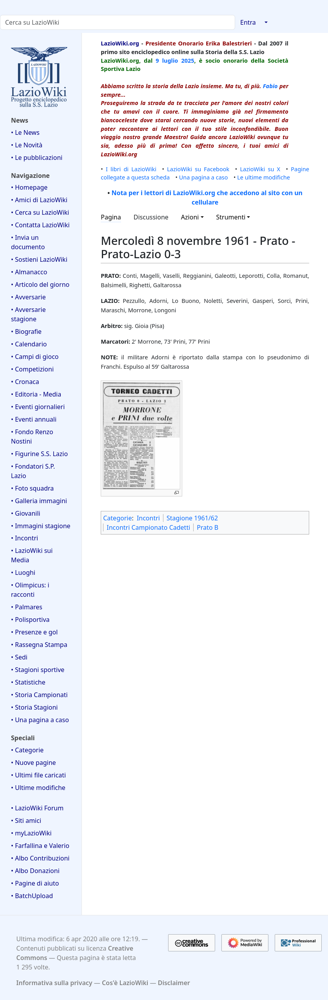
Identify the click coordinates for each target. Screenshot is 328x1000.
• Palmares (26, 607)
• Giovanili (25, 513)
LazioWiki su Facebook (198, 169)
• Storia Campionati (39, 694)
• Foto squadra (32, 488)
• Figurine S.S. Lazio (39, 453)
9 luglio (167, 60)
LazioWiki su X (260, 169)
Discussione (151, 217)
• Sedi (19, 657)
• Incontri (24, 538)
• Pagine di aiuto (35, 883)
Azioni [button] (190, 217)
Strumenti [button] (231, 217)
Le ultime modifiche (263, 177)
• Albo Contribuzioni (40, 858)
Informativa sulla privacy (54, 982)
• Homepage (29, 187)
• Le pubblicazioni (36, 157)
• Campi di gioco (35, 356)
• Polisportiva (30, 619)
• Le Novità (26, 145)
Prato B (207, 527)
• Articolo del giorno (40, 284)
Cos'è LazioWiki (125, 982)
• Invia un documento (28, 242)
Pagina (111, 217)
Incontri (148, 518)
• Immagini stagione (41, 526)
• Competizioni (32, 369)
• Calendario (29, 344)
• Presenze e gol (34, 632)
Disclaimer (174, 982)
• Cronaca (25, 381)
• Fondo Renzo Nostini (32, 437)
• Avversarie (28, 297)
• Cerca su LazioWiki (40, 212)
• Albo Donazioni (35, 870)
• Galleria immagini (39, 500)
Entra (248, 22)
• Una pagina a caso (40, 720)
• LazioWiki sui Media (32, 555)
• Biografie (26, 331)
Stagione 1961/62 (192, 518)
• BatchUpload (32, 895)
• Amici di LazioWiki (39, 200)
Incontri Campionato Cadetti (148, 527)
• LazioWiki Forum (37, 808)
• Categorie (27, 750)
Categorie (117, 518)
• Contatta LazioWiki (40, 225)
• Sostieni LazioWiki (39, 259)
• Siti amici (26, 820)
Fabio (270, 86)
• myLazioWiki (31, 833)
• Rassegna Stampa (39, 644)
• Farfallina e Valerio (40, 845)
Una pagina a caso (203, 177)
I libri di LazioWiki (131, 169)
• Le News (25, 132)
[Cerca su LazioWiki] (117, 22)
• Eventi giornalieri (38, 406)
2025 (187, 60)
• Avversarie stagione (28, 314)
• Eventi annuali (33, 419)
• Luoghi (23, 572)
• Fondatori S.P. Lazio (33, 471)
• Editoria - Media (36, 394)
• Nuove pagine (33, 762)
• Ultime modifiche (38, 787)
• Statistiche (28, 682)
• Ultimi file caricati (38, 775)
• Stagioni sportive (37, 669)
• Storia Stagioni (34, 707)
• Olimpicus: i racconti (30, 590)
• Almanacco (29, 272)
